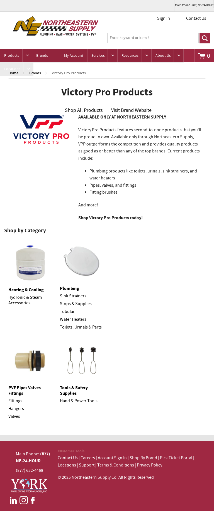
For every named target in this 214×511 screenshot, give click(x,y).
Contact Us (196, 18)
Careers (88, 458)
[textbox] (153, 38)
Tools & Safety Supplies (74, 390)
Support (86, 465)
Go (205, 38)
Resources (129, 55)
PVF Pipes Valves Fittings (24, 390)
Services (98, 55)
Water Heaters (73, 319)
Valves (14, 416)
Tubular (67, 312)
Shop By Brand (143, 458)
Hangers (16, 409)
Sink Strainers (73, 296)
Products (11, 55)
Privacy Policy (149, 465)
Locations (12, 68)
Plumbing (69, 288)
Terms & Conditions (115, 465)
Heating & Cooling (26, 290)
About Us (163, 55)
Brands (42, 55)
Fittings (15, 401)
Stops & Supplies (76, 304)
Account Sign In (113, 458)
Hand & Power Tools (79, 401)
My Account (73, 55)
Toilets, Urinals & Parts (81, 327)
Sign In (163, 18)
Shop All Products (84, 110)
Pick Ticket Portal (176, 458)
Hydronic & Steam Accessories (25, 300)
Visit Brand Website (131, 110)
